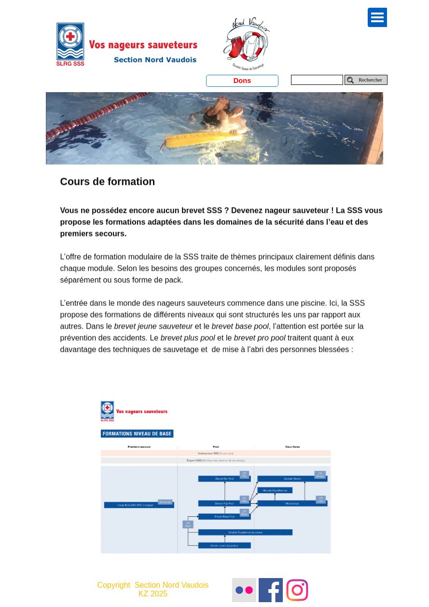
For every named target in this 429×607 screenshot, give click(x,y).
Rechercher (370, 80)
